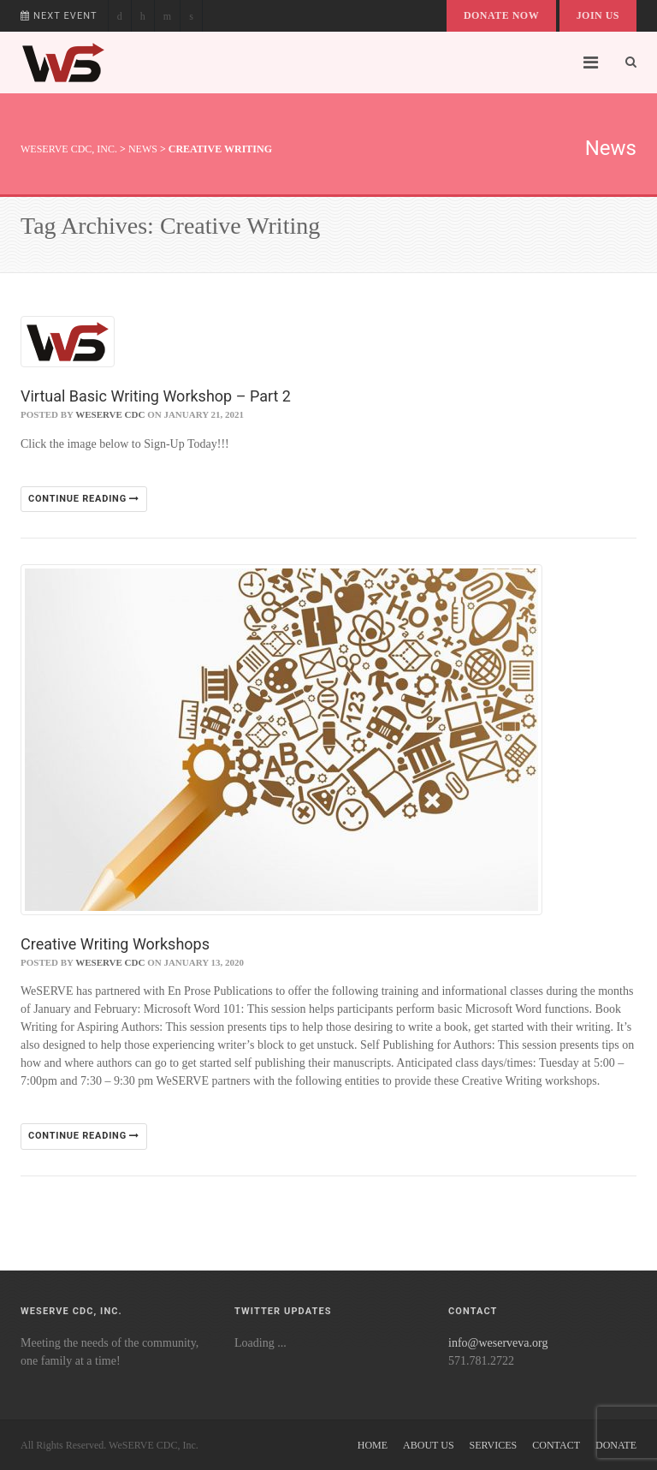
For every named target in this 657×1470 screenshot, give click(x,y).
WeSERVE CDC (110, 414)
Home (373, 1445)
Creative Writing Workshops (115, 944)
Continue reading (83, 498)
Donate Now (501, 15)
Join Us (598, 15)
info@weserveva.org (498, 1342)
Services (494, 1445)
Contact (556, 1445)
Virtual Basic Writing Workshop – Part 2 (156, 396)
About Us (428, 1445)
